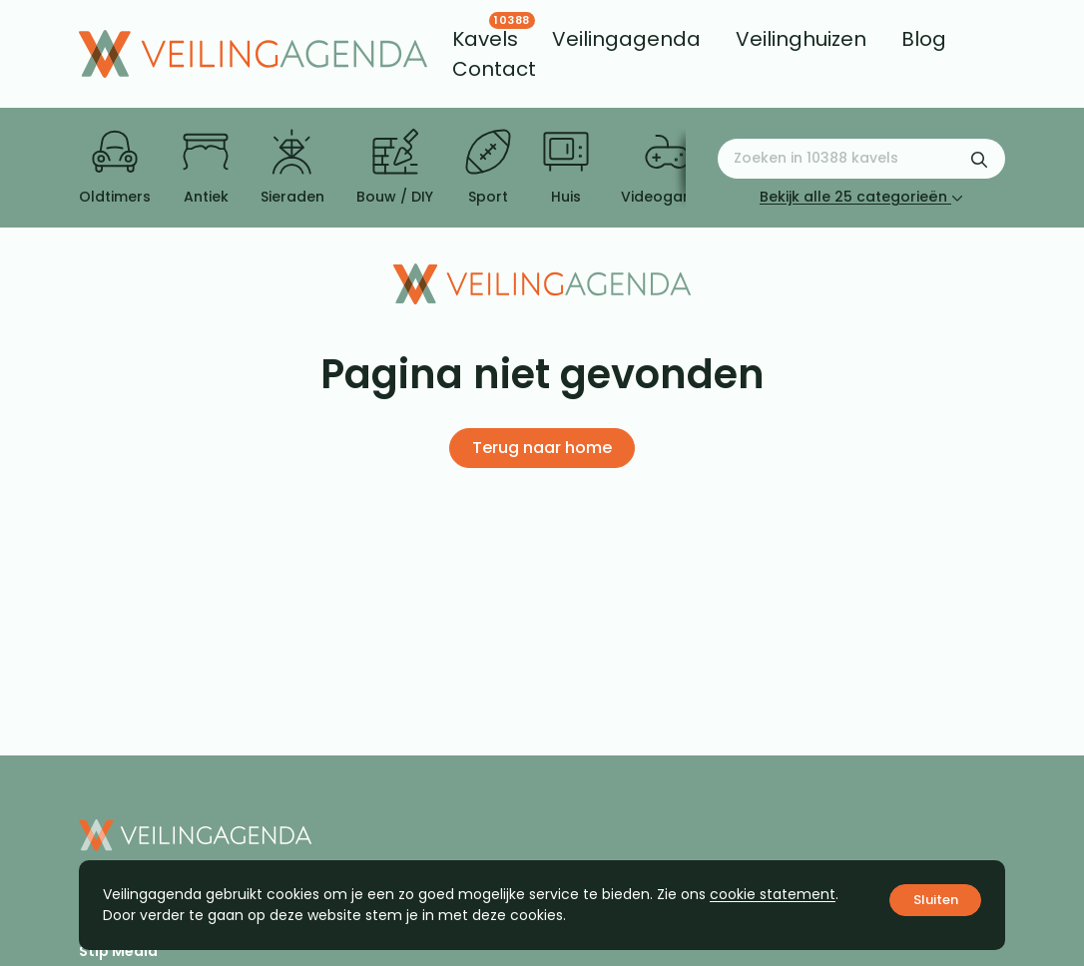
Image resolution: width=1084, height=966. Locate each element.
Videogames (667, 168)
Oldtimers (115, 168)
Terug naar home (542, 447)
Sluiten (935, 899)
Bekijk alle (861, 197)
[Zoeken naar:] (861, 159)
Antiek (206, 168)
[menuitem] (485, 39)
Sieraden (292, 168)
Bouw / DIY (394, 168)
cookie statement (772, 894)
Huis (566, 168)
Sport (488, 168)
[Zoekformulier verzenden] (979, 159)
